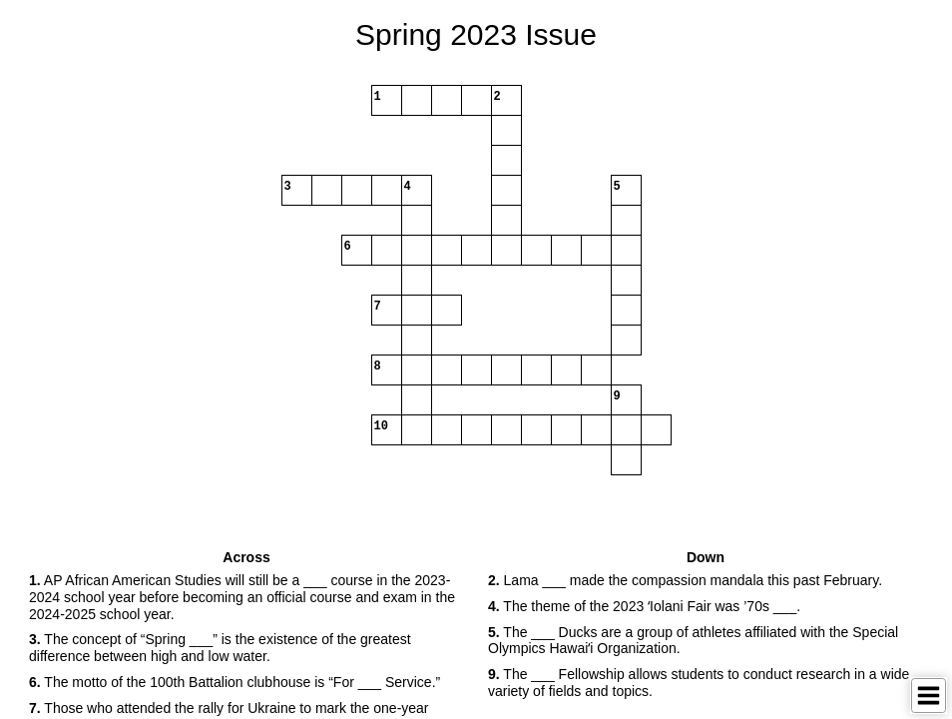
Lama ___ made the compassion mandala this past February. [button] (685, 580)
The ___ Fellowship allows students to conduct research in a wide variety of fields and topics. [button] (698, 682)
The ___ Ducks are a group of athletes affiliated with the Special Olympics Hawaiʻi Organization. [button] (693, 640)
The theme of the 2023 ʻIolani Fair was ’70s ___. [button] (644, 606)
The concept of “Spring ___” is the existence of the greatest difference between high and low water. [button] (220, 647)
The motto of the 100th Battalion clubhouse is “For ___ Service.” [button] (234, 682)
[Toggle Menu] (928, 695)
